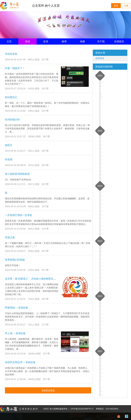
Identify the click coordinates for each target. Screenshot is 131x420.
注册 (126, 5)
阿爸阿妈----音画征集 (16, 307)
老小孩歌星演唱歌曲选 (17, 174)
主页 (9, 41)
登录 (116, 5)
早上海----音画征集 (15, 333)
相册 (82, 41)
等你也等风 (11, 54)
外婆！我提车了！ (15, 68)
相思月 (8, 145)
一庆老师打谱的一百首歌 (18, 215)
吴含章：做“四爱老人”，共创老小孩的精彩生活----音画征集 (37, 278)
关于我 (101, 41)
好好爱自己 (11, 97)
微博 (64, 41)
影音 (45, 41)
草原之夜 (10, 237)
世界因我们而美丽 (15, 259)
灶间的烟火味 (12, 119)
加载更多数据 (48, 390)
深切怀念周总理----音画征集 (20, 362)
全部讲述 (99, 58)
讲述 (27, 41)
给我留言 (119, 41)
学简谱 (8, 159)
